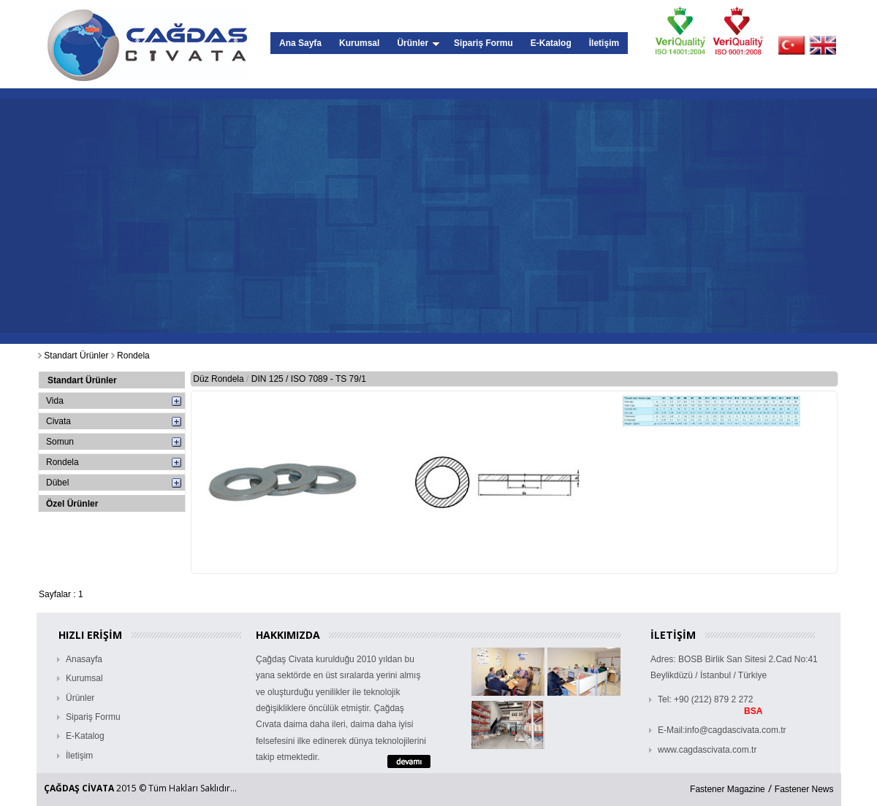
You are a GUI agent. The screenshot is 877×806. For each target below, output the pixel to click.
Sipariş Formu (483, 43)
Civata (58, 421)
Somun (60, 442)
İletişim (604, 43)
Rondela (62, 462)
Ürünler (418, 43)
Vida (55, 401)
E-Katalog (551, 43)
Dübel (57, 482)
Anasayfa (84, 659)
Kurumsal (359, 43)
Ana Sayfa (300, 43)
